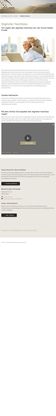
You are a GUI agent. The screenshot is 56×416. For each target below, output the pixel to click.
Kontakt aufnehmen (11, 183)
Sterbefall (15, 16)
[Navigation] (51, 6)
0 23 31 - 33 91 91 (7, 196)
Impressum (4, 230)
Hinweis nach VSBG (30, 230)
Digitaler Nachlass (25, 16)
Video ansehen (29, 143)
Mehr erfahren (10, 215)
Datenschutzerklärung (16, 230)
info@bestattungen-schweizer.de (12, 198)
